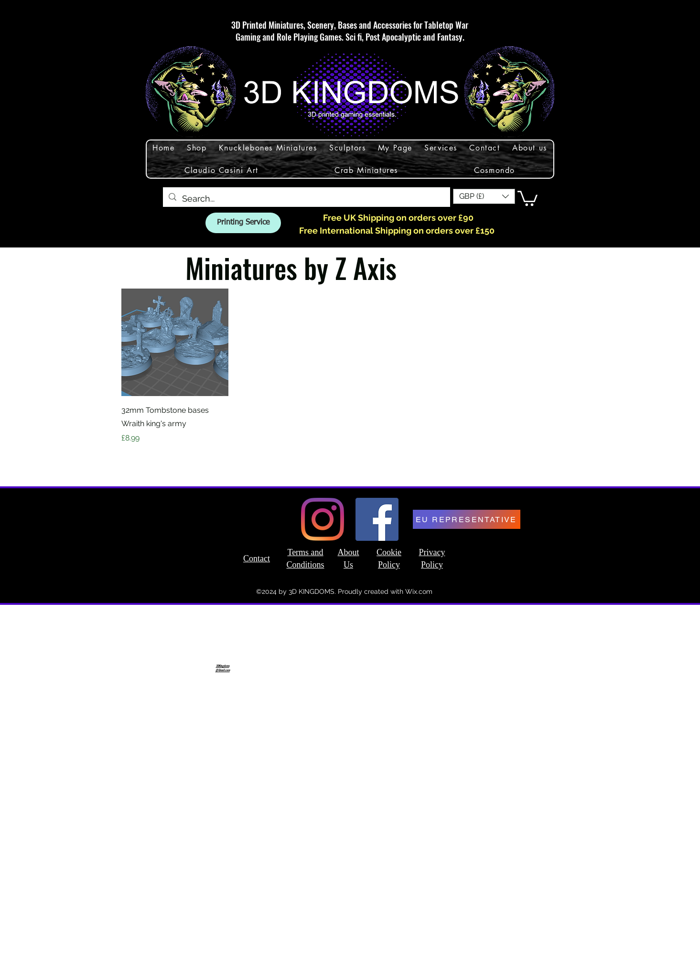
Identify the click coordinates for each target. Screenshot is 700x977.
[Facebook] (376, 519)
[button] (484, 196)
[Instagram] (322, 519)
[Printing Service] (243, 223)
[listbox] (484, 196)
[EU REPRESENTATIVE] (466, 519)
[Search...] (306, 198)
